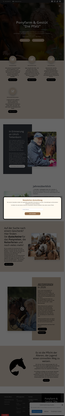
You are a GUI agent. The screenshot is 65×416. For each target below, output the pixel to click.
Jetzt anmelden (32, 213)
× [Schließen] (61, 197)
